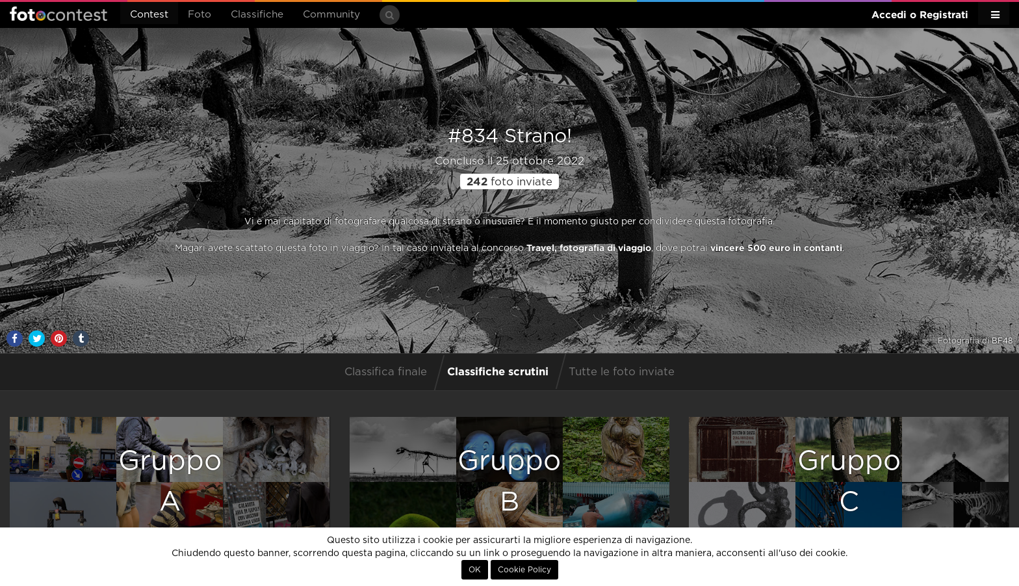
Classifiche (257, 15)
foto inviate (509, 182)
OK (475, 570)
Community (331, 15)
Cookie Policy (524, 570)
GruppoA (170, 481)
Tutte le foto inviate (622, 372)
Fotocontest (58, 13)
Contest (149, 15)
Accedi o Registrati (919, 14)
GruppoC (849, 481)
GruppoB (509, 481)
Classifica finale (385, 372)
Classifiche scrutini (497, 371)
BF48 (1002, 341)
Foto (199, 15)
